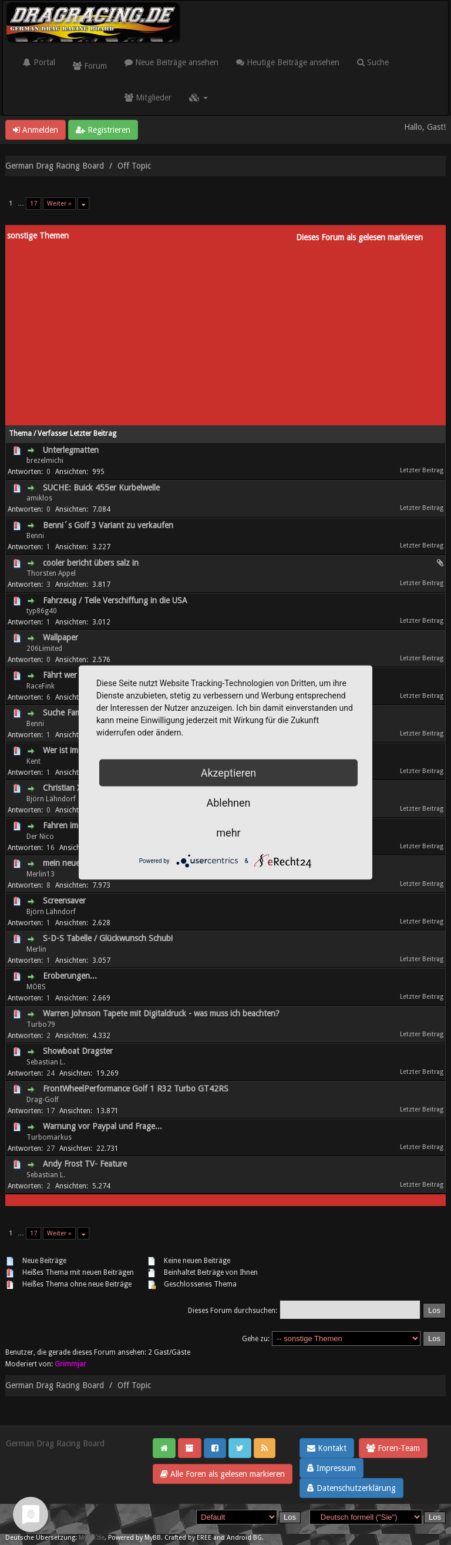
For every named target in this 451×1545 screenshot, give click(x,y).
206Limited (44, 648)
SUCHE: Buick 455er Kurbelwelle (101, 487)
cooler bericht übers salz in (91, 562)
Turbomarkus (49, 1137)
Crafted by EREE (187, 1537)
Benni (35, 536)
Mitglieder (147, 97)
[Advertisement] (225, 331)
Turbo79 (40, 1024)
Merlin (36, 949)
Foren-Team (393, 1448)
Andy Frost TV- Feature (85, 1163)
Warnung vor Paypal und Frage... (102, 1126)
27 (50, 1148)
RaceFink (40, 686)
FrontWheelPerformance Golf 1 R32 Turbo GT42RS (135, 1088)
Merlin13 (40, 874)
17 (33, 203)
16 (50, 848)
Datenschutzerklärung (351, 1488)
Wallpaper (60, 637)
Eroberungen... (70, 975)
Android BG (244, 1537)
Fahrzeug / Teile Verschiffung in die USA (115, 600)
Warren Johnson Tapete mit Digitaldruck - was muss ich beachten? (161, 1013)
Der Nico (40, 836)
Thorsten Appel (51, 573)
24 (50, 1073)
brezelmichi (44, 460)
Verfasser (53, 433)
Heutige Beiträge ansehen (287, 62)
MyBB (152, 1537)
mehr (228, 833)
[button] (198, 97)
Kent (33, 761)
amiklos (39, 498)
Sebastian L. (45, 1062)
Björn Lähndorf (51, 799)
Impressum (331, 1468)
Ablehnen (228, 803)
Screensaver (64, 900)
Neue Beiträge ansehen (171, 62)
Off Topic (134, 165)
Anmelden (35, 130)
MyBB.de (92, 1537)
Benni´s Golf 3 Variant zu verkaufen (108, 525)
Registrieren (103, 130)
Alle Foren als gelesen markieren (222, 1474)
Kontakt (326, 1448)
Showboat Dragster (78, 1051)
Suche (373, 62)
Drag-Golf (42, 1100)
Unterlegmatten (71, 450)
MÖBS (36, 987)
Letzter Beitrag (93, 433)
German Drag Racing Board (54, 165)
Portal (39, 62)
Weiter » (59, 203)
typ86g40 (41, 611)
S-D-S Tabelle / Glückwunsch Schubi (108, 938)
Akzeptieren (229, 773)
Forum (90, 65)
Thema (20, 433)
